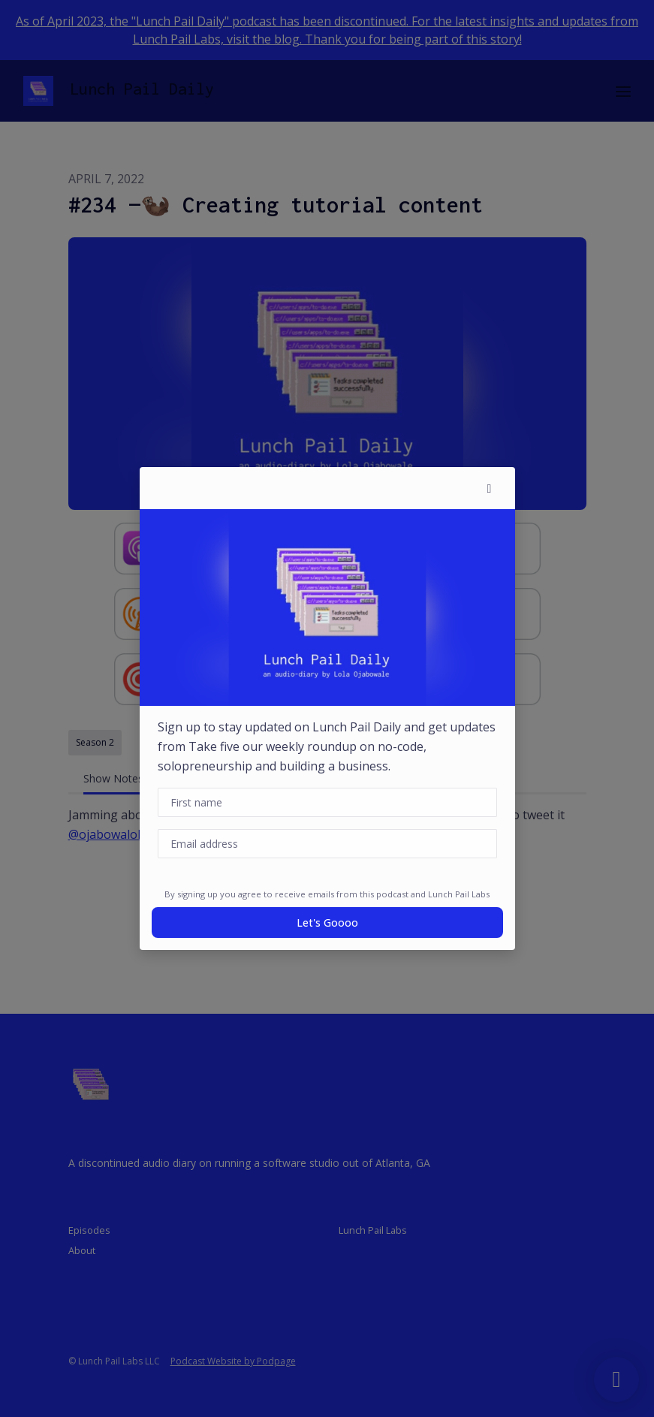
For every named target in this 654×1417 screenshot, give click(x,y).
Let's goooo (327, 922)
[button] (489, 488)
